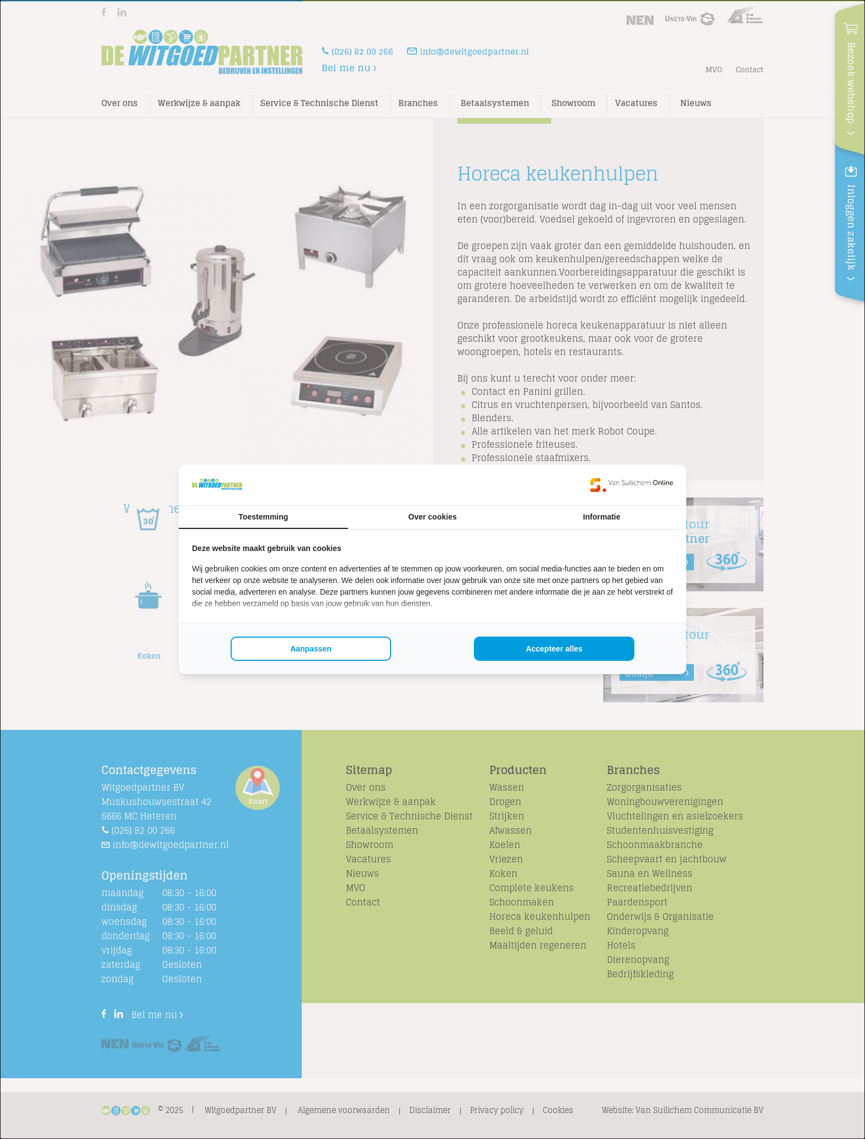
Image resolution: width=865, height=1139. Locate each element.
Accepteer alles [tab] (554, 648)
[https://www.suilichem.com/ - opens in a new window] (631, 484)
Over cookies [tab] (432, 516)
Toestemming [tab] (263, 516)
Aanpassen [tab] (311, 648)
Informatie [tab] (602, 516)
